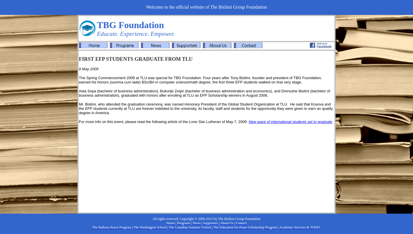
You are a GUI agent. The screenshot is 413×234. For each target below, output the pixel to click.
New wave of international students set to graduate (290, 122)
